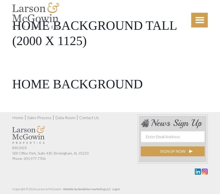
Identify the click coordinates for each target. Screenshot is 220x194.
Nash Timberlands (35, 19)
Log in (116, 189)
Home (17, 117)
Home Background (77, 84)
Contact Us (89, 117)
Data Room (65, 117)
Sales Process (39, 117)
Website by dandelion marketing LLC (87, 189)
